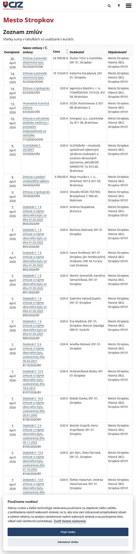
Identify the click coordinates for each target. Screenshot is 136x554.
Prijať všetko (68, 532)
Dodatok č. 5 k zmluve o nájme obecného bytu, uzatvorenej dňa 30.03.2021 (34, 352)
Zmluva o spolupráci (36, 88)
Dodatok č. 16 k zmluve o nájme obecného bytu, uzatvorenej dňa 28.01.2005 (34, 406)
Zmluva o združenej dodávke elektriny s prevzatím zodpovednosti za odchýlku (36, 126)
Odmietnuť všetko (68, 542)
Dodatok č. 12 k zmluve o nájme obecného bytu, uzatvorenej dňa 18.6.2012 (34, 379)
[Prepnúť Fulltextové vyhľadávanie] (109, 5)
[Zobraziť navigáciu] (128, 5)
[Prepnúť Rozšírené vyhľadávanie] (119, 5)
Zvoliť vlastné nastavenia (70, 521)
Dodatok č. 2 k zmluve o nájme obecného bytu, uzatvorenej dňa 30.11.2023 (34, 434)
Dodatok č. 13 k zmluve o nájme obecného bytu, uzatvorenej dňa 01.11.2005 (34, 488)
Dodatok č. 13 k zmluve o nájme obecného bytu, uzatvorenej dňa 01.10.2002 (34, 461)
